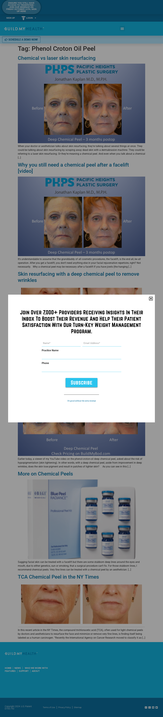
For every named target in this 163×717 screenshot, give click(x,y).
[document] (81, 358)
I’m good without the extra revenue (81, 401)
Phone (45, 363)
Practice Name (50, 350)
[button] (150, 298)
